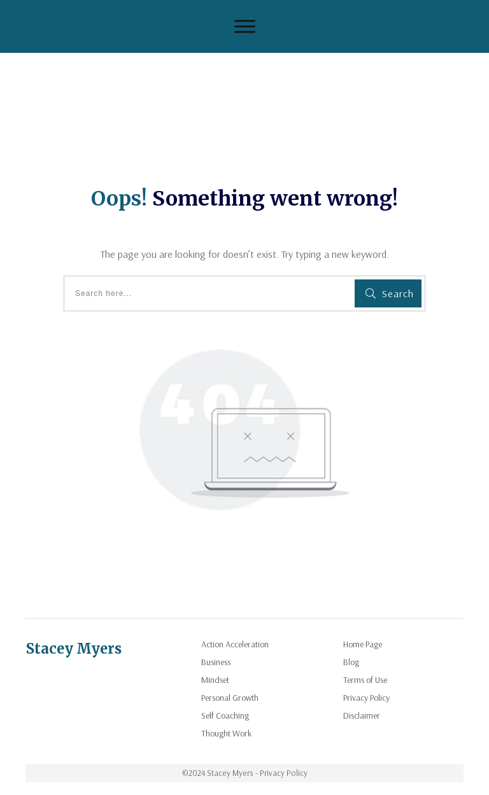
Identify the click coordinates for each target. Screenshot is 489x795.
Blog (351, 662)
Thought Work (226, 733)
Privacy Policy (366, 697)
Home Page (362, 644)
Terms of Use (365, 680)
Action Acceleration (235, 644)
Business (215, 662)
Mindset (215, 680)
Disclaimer (361, 715)
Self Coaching (225, 715)
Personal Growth (230, 697)
